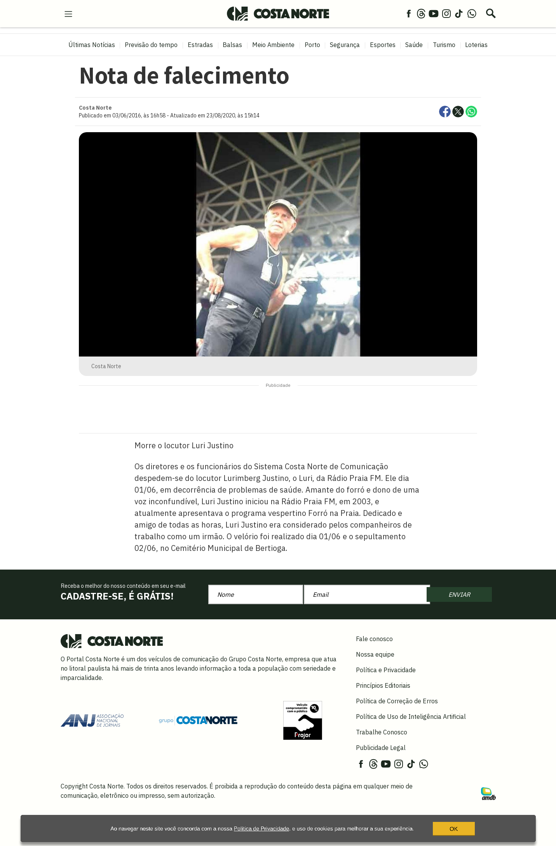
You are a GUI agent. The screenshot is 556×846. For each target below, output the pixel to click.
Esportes (383, 45)
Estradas (200, 45)
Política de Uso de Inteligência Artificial (411, 716)
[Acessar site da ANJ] (92, 720)
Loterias (476, 45)
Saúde (414, 45)
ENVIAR (459, 594)
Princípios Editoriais (383, 685)
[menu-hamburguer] (68, 13)
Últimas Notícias (91, 45)
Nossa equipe (375, 654)
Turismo (444, 45)
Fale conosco (374, 639)
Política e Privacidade (386, 670)
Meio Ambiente (273, 45)
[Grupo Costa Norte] (198, 720)
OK (439, 828)
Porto (312, 45)
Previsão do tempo (151, 45)
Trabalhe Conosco (381, 732)
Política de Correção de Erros (397, 701)
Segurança (345, 45)
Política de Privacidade (244, 828)
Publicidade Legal (381, 748)
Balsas (232, 45)
